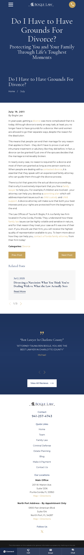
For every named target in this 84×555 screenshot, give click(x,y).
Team (42, 434)
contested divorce (52, 169)
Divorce (26, 246)
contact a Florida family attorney (51, 236)
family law (13, 221)
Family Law (42, 440)
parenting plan (51, 193)
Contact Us (42, 467)
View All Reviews (42, 383)
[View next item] (20, 303)
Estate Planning (42, 451)
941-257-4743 (42, 416)
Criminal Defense (42, 445)
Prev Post (17, 255)
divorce (37, 121)
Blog (42, 456)
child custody (50, 197)
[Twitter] (42, 531)
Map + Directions (42, 496)
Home (42, 429)
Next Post (67, 255)
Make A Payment (42, 462)
